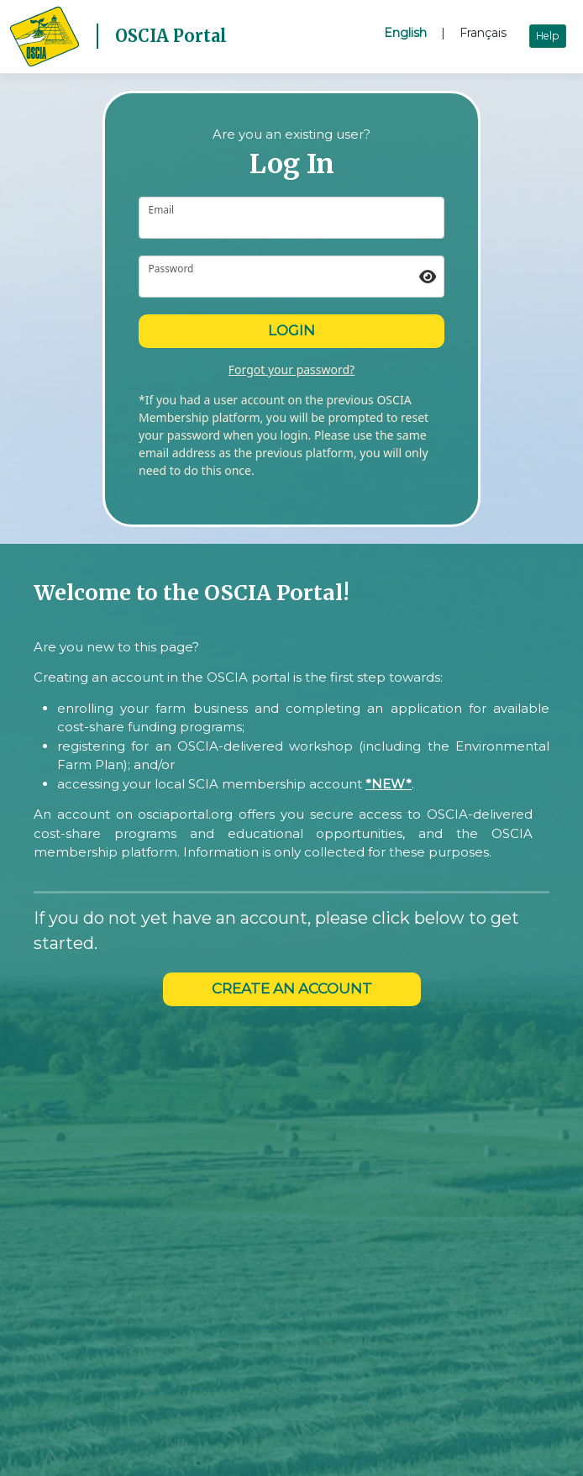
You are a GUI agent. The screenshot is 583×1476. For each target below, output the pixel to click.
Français (483, 32)
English (405, 32)
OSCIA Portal (171, 35)
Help (547, 35)
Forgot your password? (291, 369)
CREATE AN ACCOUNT (292, 988)
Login (291, 330)
